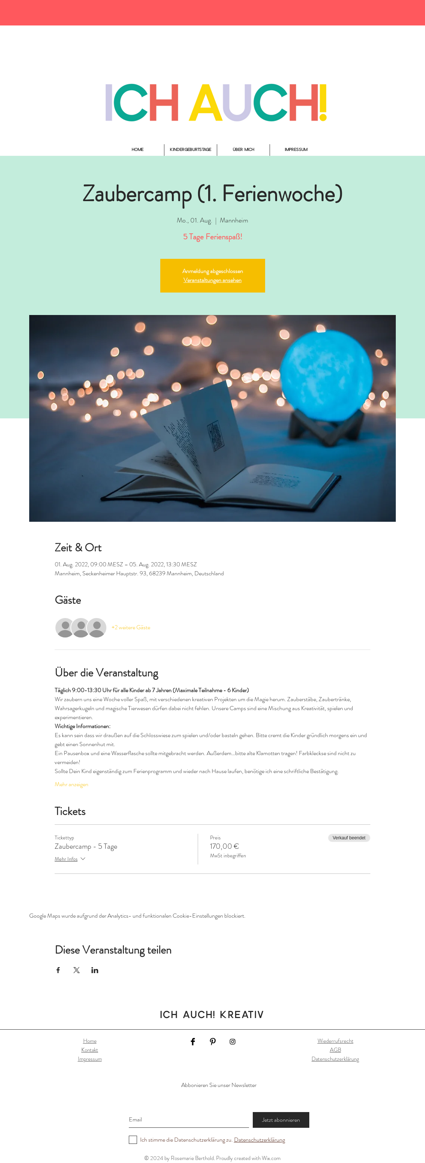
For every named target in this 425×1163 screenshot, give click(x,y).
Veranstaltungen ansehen (212, 280)
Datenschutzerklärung (335, 1059)
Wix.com (271, 1158)
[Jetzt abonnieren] (281, 1120)
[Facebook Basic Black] (193, 1041)
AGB (335, 1050)
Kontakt (89, 1050)
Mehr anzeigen (71, 784)
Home (90, 1041)
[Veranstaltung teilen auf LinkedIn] (94, 970)
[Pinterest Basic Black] (212, 1041)
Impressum (90, 1059)
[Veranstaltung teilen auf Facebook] (58, 970)
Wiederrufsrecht (335, 1041)
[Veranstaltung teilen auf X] (76, 970)
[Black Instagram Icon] (232, 1041)
